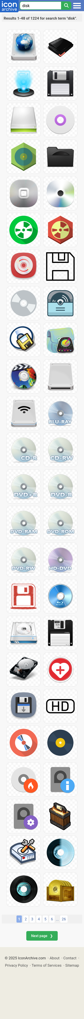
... (57, 919)
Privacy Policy (16, 965)
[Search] (66, 5)
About (55, 958)
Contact (69, 958)
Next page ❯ (42, 936)
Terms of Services (46, 965)
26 (64, 919)
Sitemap (72, 965)
